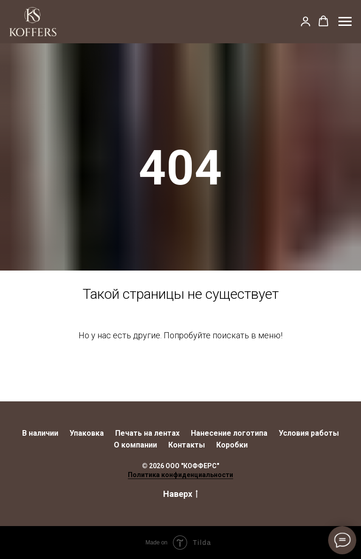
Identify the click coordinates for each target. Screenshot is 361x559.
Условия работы (309, 433)
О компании (135, 444)
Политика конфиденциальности (180, 475)
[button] (305, 21)
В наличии (40, 433)
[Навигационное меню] (345, 21)
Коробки (232, 444)
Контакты (186, 444)
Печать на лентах (147, 433)
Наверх (180, 494)
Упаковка (87, 433)
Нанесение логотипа (229, 433)
